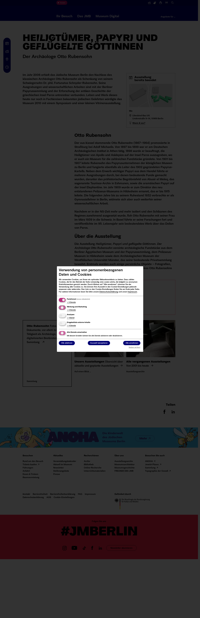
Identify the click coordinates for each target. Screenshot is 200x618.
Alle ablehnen (66, 343)
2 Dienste (71, 302)
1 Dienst (70, 318)
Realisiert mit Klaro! (134, 347)
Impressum (132, 292)
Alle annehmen (132, 343)
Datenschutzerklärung (108, 292)
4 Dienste (71, 326)
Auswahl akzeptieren (99, 343)
